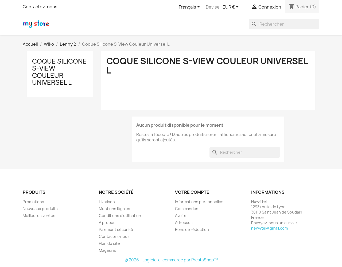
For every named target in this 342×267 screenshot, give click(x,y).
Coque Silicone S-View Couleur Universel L (59, 72)
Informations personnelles (199, 201)
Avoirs (180, 215)
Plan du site (109, 243)
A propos (107, 222)
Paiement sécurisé (116, 229)
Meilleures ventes (39, 215)
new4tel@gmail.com (269, 228)
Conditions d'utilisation (120, 215)
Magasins (107, 250)
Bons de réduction (192, 229)
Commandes (186, 208)
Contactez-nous (40, 7)
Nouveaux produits (40, 208)
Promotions (33, 201)
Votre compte (192, 192)
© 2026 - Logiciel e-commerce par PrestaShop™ (171, 260)
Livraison (107, 201)
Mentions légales (114, 208)
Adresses (184, 222)
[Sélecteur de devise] (231, 7)
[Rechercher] (284, 24)
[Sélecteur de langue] (190, 7)
